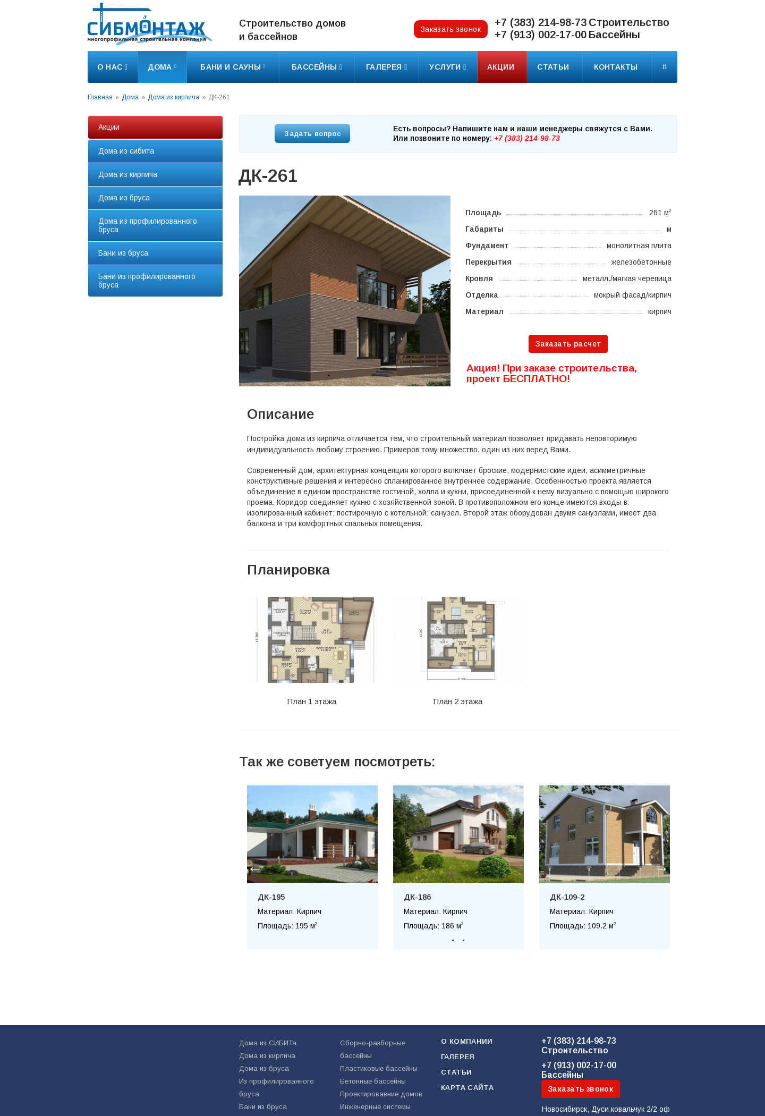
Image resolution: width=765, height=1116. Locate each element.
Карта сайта (467, 1088)
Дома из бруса (124, 197)
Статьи (554, 67)
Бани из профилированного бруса (147, 280)
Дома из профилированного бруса (147, 225)
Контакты (617, 67)
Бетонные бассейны (373, 1081)
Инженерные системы (375, 1107)
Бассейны (578, 1070)
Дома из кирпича (173, 97)
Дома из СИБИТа (267, 1043)
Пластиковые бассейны (379, 1068)
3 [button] (350, 375)
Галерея (458, 1057)
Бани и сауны (233, 67)
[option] (344, 291)
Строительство (578, 1045)
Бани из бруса (123, 253)
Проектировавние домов (381, 1094)
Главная (100, 97)
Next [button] (432, 291)
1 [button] (329, 375)
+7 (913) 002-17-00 (540, 34)
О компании (467, 1041)
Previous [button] (252, 291)
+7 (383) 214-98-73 (540, 22)
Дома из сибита (126, 151)
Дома (162, 67)
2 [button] (339, 375)
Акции (502, 67)
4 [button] (360, 375)
